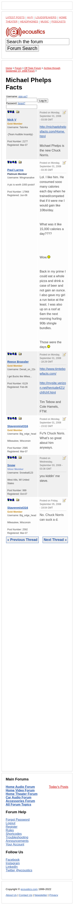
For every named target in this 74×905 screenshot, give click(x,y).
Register (12, 826)
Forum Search (22, 48)
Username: (21, 98)
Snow (11, 465)
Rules (10, 830)
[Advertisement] (37, 660)
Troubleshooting (17, 837)
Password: (21, 105)
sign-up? (22, 96)
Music (45, 21)
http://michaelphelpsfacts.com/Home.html (53, 131)
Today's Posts (58, 786)
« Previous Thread (22, 540)
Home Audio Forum (20, 786)
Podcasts (59, 21)
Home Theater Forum (21, 794)
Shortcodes (14, 833)
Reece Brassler (18, 361)
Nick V (11, 119)
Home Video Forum (20, 790)
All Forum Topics (18, 804)
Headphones (29, 21)
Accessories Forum (20, 801)
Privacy (53, 895)
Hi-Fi (30, 17)
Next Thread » (55, 540)
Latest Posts (15, 17)
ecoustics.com (29, 889)
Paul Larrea (15, 170)
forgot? (21, 103)
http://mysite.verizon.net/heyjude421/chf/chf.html (53, 387)
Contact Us (25, 895)
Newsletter (40, 895)
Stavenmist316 (17, 426)
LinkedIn (12, 866)
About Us (11, 895)
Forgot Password (18, 819)
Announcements (17, 841)
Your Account (15, 844)
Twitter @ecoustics (19, 870)
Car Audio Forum (18, 797)
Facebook (13, 859)
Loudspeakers (46, 17)
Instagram (13, 863)
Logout (10, 823)
